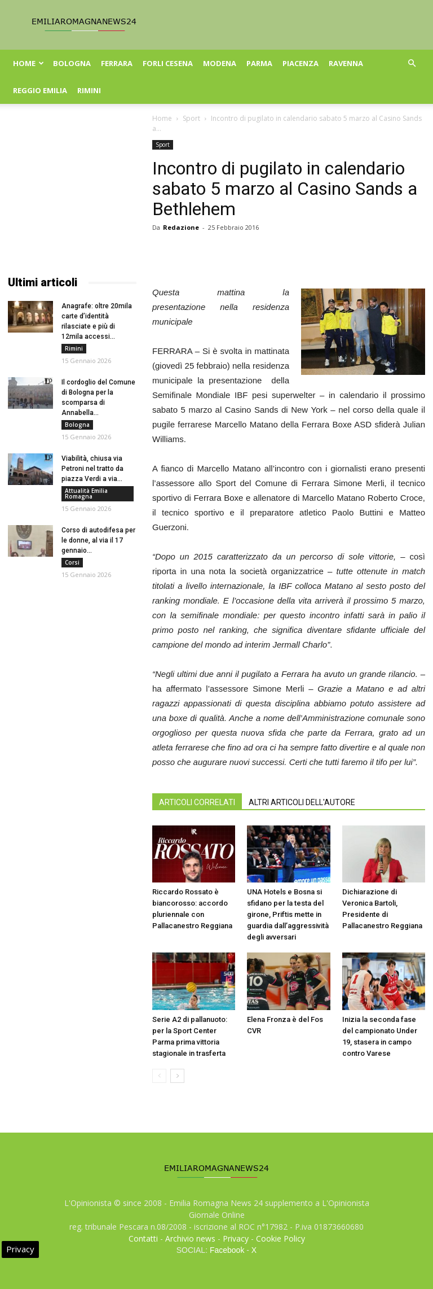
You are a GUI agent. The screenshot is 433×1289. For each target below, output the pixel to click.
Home (28, 63)
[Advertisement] (72, 196)
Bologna (72, 63)
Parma (259, 63)
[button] (411, 63)
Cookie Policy (280, 1238)
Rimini (89, 90)
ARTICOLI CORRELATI (197, 802)
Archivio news (190, 1238)
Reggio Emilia (40, 90)
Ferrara (116, 63)
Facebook (227, 1250)
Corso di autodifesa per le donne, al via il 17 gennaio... (98, 540)
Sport (191, 118)
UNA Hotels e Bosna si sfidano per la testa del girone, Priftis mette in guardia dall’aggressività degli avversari (288, 914)
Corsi (72, 562)
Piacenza (300, 63)
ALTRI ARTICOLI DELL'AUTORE (302, 802)
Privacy (236, 1238)
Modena (219, 63)
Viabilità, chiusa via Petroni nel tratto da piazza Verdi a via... (92, 469)
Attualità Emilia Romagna (86, 493)
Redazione (181, 227)
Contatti (143, 1238)
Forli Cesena (168, 63)
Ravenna (346, 63)
